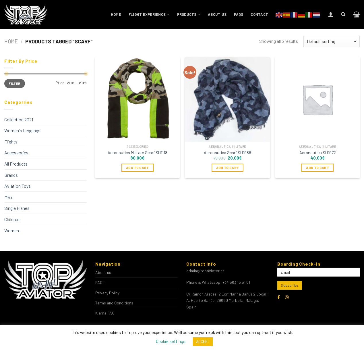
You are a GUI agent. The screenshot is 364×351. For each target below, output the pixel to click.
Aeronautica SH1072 (317, 152)
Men (8, 197)
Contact (259, 14)
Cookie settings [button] (170, 341)
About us (217, 14)
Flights (11, 141)
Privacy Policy (107, 292)
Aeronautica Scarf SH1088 (227, 152)
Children (12, 219)
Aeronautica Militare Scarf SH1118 (137, 152)
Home (116, 14)
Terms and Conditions (114, 302)
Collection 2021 (18, 119)
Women (11, 230)
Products (189, 14)
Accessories (16, 152)
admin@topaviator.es (205, 270)
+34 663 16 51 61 (236, 282)
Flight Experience (149, 14)
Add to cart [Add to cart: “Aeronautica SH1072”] (317, 168)
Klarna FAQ (105, 312)
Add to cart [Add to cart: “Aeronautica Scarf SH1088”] (227, 168)
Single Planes (17, 208)
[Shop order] (331, 41)
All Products (16, 163)
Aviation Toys (17, 186)
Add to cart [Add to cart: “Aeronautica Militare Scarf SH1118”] (137, 168)
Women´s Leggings (22, 130)
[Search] (343, 14)
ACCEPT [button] (202, 341)
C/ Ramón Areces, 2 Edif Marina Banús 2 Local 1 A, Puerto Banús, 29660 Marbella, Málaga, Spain (227, 300)
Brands (11, 175)
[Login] (331, 14)
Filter (14, 83)
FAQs (238, 14)
